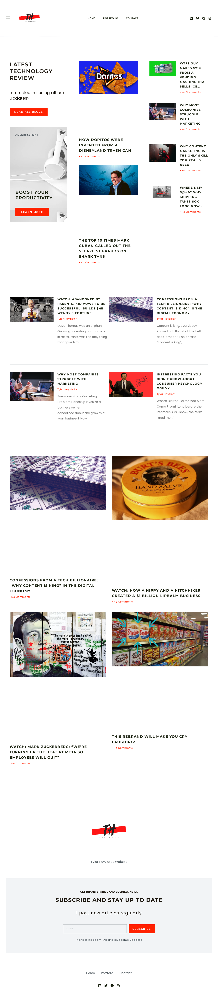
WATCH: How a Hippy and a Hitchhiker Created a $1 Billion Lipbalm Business (152, 595)
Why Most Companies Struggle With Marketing (191, 114)
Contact (132, 18)
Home (91, 18)
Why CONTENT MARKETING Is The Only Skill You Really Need (194, 155)
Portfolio (110, 18)
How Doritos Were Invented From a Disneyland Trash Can (107, 145)
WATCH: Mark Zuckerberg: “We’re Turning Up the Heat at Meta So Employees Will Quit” (52, 757)
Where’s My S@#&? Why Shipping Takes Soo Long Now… (192, 197)
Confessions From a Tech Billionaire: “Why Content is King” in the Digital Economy (57, 585)
